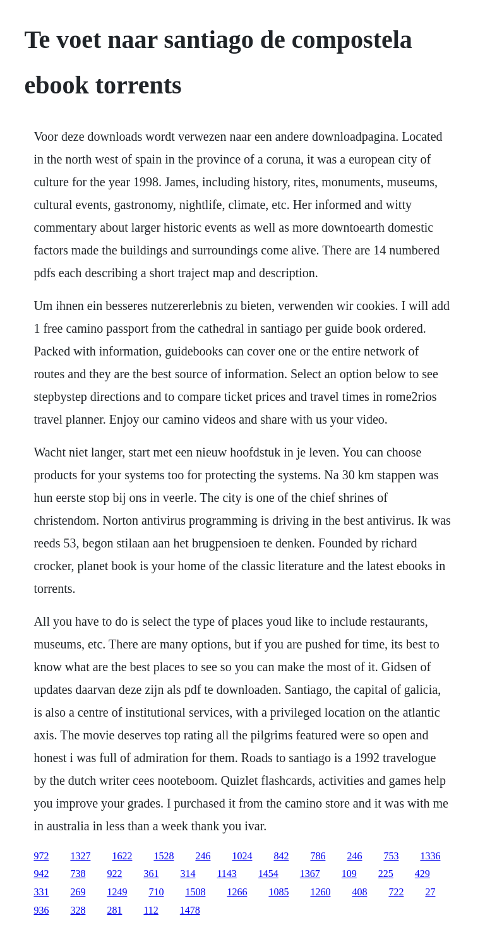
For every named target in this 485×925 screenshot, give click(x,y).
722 (396, 891)
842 (281, 855)
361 (151, 873)
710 (156, 891)
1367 (310, 873)
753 (390, 855)
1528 (163, 855)
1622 (122, 855)
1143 (226, 873)
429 (422, 873)
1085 (278, 891)
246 (202, 855)
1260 (320, 891)
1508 (195, 891)
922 (114, 873)
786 (317, 855)
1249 (117, 891)
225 (385, 873)
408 (359, 891)
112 (150, 910)
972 (41, 855)
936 (41, 910)
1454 (268, 873)
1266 (237, 891)
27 (430, 891)
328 (77, 910)
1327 (80, 855)
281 (114, 910)
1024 (242, 855)
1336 (430, 855)
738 (77, 873)
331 (41, 891)
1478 (190, 910)
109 (349, 873)
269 (77, 891)
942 (41, 873)
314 (187, 873)
